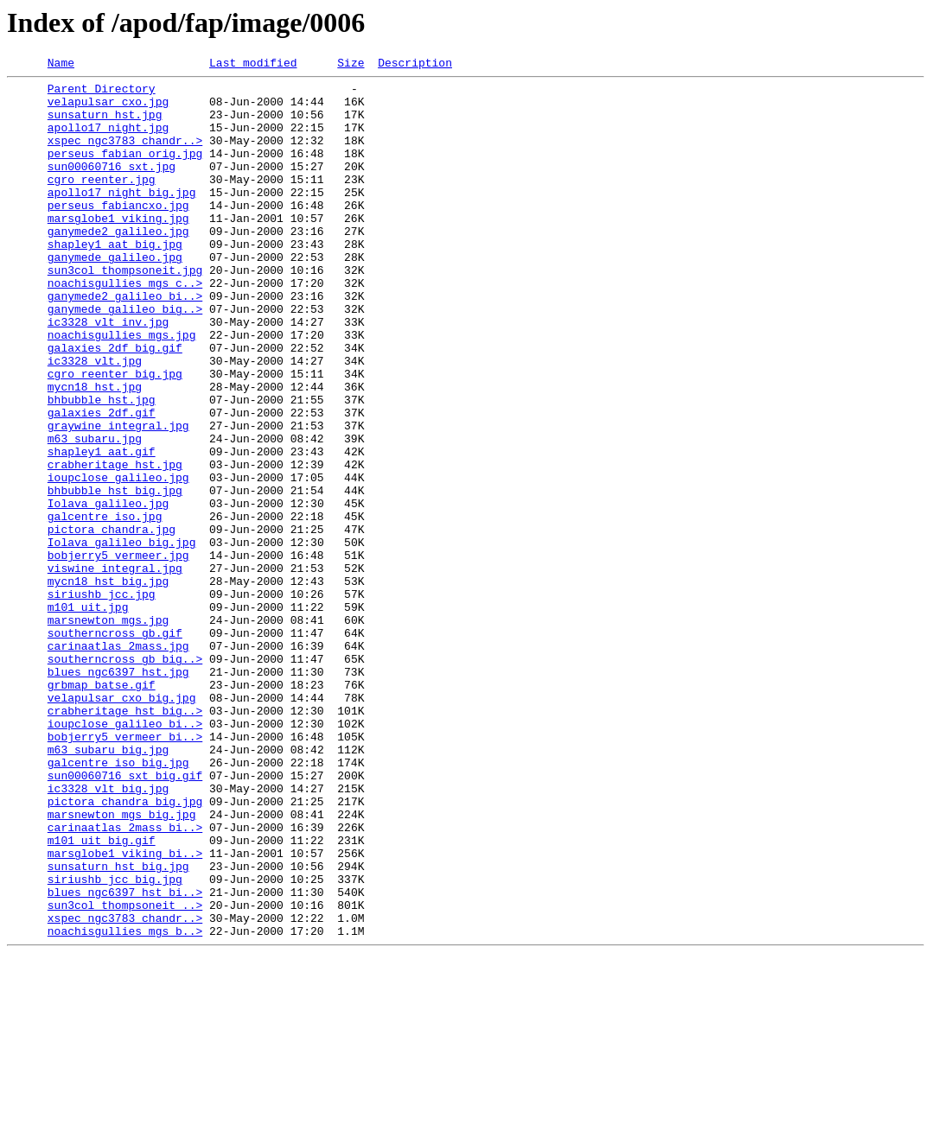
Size (350, 65)
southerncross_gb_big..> (125, 777)
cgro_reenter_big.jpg (115, 435)
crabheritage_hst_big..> (125, 840)
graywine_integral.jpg (118, 497)
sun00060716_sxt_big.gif (125, 917)
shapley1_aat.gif (102, 529)
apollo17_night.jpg (108, 140)
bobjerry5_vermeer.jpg (118, 653)
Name (61, 65)
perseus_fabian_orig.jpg (125, 171)
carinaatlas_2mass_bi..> (125, 980)
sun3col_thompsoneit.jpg (125, 311)
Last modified (253, 65)
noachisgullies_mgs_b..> (125, 1104)
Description (415, 65)
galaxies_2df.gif (102, 482)
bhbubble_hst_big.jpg (115, 575)
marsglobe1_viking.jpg (118, 249)
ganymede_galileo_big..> (125, 357)
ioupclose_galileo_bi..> (125, 855)
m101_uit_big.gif (102, 995)
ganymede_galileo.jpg (115, 295)
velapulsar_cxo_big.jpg (122, 824)
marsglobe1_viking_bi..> (125, 1011)
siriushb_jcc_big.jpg (115, 1042)
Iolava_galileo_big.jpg (122, 637)
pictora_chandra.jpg (111, 622)
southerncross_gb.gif (115, 746)
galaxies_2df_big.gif (115, 404)
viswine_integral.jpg (115, 669)
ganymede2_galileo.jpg (118, 264)
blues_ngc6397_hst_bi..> (125, 1057)
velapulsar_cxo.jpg (108, 109)
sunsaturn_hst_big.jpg (118, 1026)
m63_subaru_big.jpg (108, 886)
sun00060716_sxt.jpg (111, 186)
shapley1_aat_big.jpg (115, 280)
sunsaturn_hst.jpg (105, 124)
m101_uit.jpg (88, 715)
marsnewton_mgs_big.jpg (122, 964)
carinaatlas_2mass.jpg (118, 762)
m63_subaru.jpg (95, 513)
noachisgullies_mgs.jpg (122, 389)
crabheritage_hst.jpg (115, 544)
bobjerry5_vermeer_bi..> (125, 871)
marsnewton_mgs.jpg (108, 731)
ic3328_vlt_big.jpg (108, 933)
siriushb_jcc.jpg (102, 700)
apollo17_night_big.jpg (122, 218)
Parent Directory (102, 93)
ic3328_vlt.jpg (95, 420)
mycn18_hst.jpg (95, 451)
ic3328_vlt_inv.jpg (108, 373)
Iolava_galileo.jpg (108, 591)
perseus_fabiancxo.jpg (118, 233)
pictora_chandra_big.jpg (125, 948)
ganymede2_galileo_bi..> (125, 342)
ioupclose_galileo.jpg (118, 560)
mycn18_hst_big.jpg (108, 684)
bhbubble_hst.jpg (102, 466)
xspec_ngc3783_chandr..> (125, 155)
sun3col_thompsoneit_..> (125, 1073)
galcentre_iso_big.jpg (118, 902)
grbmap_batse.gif (102, 808)
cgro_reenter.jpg (102, 202)
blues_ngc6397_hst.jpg (118, 793)
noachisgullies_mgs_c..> (125, 326)
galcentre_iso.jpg (105, 606)
